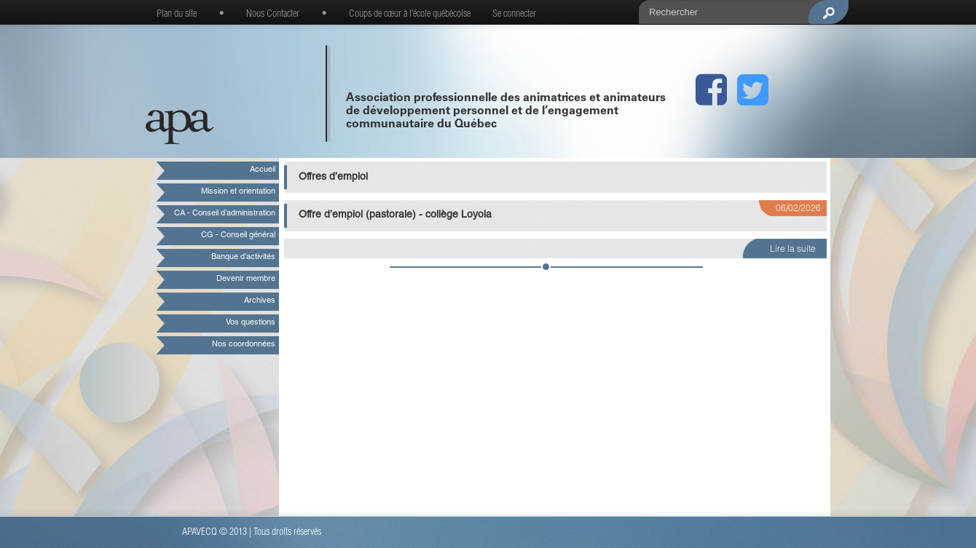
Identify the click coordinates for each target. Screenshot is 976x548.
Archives (259, 301)
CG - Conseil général (238, 235)
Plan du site (177, 14)
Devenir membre (245, 279)
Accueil (262, 170)
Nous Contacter (272, 14)
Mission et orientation (238, 192)
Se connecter (514, 14)
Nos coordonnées (243, 345)
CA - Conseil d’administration (224, 214)
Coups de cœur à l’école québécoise (410, 14)
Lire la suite (793, 249)
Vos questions (250, 323)
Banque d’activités (243, 257)
